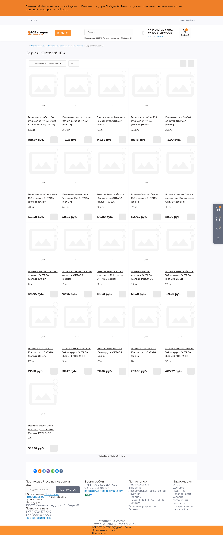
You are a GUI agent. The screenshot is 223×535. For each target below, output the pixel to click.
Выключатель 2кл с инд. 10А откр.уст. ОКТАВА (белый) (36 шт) (42, 198)
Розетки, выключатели (59, 46)
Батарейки (135, 487)
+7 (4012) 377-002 (160, 29)
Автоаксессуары (139, 484)
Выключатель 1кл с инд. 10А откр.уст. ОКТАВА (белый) (76, 121)
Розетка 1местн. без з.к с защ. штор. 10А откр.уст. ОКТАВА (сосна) (180, 198)
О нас (176, 484)
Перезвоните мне (38, 518)
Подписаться (68, 489)
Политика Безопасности (43, 495)
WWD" (120, 521)
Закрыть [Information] (190, 8)
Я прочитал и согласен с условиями (46, 496)
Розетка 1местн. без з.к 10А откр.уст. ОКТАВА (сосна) (145, 198)
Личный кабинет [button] (187, 20)
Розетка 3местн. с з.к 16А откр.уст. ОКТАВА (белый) (109, 352)
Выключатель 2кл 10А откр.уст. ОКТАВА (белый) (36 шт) (144, 121)
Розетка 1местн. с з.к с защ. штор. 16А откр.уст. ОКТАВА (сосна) (111, 275)
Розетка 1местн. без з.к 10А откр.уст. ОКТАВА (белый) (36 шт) (110, 198)
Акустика (134, 493)
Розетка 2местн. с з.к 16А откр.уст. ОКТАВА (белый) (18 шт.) (41, 352)
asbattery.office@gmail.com (103, 491)
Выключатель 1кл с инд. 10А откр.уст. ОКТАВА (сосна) (111, 121)
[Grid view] (191, 63)
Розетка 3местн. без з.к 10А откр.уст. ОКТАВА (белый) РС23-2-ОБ (76, 352)
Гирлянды (135, 497)
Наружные (78, 46)
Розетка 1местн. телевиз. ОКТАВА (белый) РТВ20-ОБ (142, 275)
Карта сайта (180, 509)
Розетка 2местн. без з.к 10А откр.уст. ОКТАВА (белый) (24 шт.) (179, 275)
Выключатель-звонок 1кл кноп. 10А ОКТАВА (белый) (75, 198)
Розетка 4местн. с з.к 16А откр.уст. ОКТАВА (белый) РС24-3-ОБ (41, 429)
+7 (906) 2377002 (160, 32)
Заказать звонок (155, 36)
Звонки (133, 509)
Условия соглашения (180, 499)
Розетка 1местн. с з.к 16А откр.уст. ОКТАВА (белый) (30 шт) (42, 275)
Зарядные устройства (142, 506)
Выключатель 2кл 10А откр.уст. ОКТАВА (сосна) (178, 121)
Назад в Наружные (111, 455)
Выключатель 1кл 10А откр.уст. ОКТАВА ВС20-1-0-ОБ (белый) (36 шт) (42, 121)
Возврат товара (183, 506)
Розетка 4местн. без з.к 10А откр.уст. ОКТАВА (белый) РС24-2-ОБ (179, 352)
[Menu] (63, 33)
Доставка (179, 487)
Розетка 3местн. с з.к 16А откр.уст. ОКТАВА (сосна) (144, 352)
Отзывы (32, 20)
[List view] (183, 63)
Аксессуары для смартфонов (147, 490)
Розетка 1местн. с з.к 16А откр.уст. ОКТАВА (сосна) (77, 275)
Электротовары (38, 46)
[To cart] (54, 139)
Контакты (179, 503)
